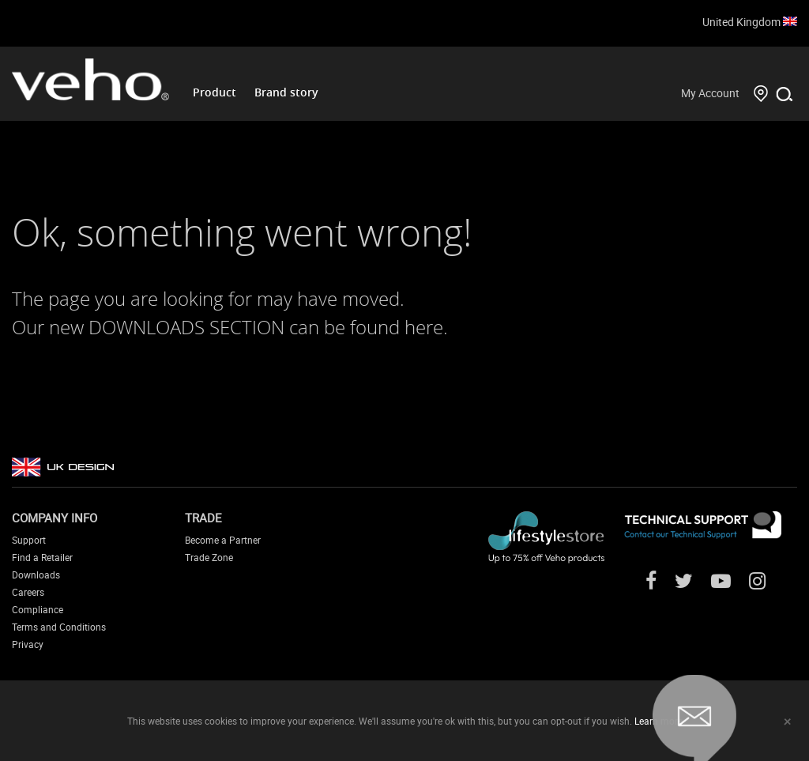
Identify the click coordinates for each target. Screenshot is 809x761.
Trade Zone (209, 557)
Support (29, 539)
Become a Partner (223, 539)
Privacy (27, 644)
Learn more (658, 720)
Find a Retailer (42, 557)
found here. (399, 327)
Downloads (36, 574)
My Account (710, 92)
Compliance (37, 609)
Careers (28, 592)
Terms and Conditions (59, 626)
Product (214, 92)
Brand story (286, 92)
